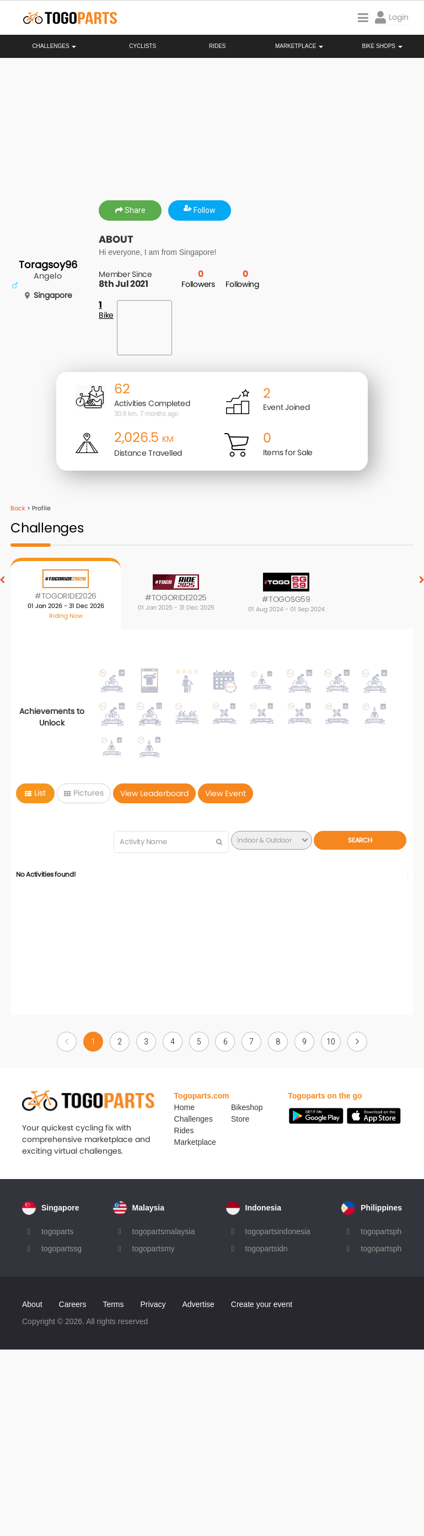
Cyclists (142, 47)
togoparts (57, 1231)
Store (240, 1118)
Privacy (153, 1304)
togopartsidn (266, 1248)
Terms (113, 1304)
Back (17, 508)
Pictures (84, 792)
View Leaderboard (154, 793)
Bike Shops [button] (382, 47)
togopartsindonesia (277, 1231)
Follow (200, 210)
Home (184, 1107)
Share (130, 210)
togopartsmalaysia (163, 1231)
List (35, 792)
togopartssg (61, 1248)
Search (360, 840)
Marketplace (195, 1142)
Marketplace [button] (299, 47)
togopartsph (381, 1231)
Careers (73, 1304)
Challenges (54, 47)
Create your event (261, 1304)
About (32, 1304)
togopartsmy (153, 1248)
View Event (225, 793)
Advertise (198, 1304)
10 (330, 1041)
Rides (217, 47)
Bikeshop (247, 1107)
